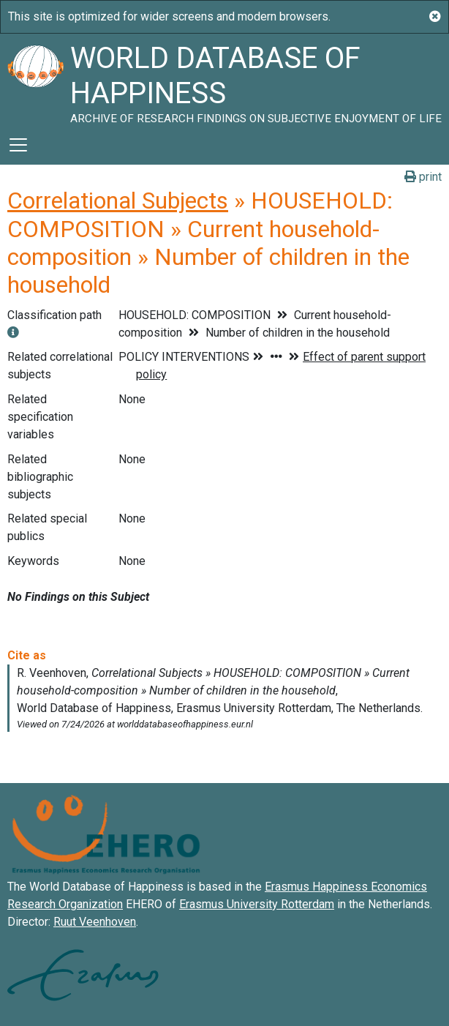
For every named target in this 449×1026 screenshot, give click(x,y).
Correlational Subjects (117, 200)
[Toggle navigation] (18, 145)
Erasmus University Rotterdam (256, 904)
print (423, 177)
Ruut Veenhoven (94, 922)
